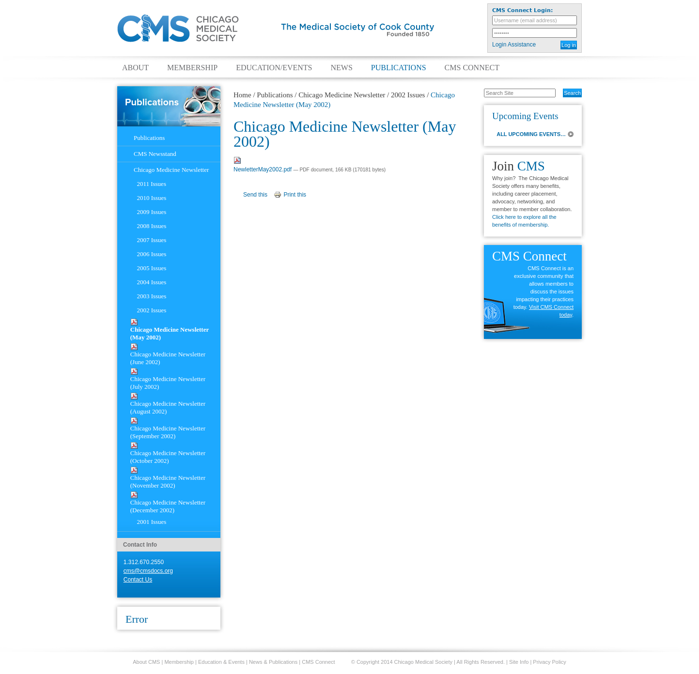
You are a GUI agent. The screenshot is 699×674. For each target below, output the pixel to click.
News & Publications (273, 662)
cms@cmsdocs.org (148, 570)
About (135, 68)
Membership (192, 68)
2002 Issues (408, 95)
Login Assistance (514, 44)
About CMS (146, 662)
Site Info (518, 662)
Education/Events (274, 68)
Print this (294, 194)
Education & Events (221, 662)
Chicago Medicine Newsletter (341, 95)
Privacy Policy (549, 662)
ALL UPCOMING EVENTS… (531, 134)
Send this (255, 194)
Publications (398, 68)
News (341, 68)
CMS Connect (472, 68)
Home (242, 95)
